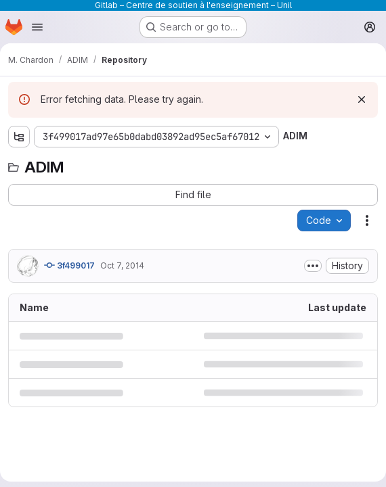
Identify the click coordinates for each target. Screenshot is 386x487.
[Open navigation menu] (37, 27)
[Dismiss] (361, 99)
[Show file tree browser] (19, 136)
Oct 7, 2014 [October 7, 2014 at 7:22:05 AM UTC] (122, 265)
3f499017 (69, 265)
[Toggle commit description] (313, 266)
